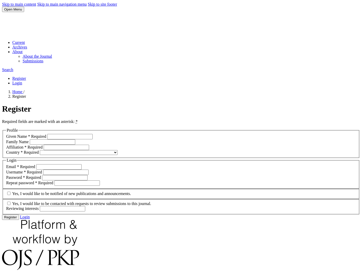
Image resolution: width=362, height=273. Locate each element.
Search (7, 69)
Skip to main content (19, 4)
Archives (19, 47)
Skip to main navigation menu (62, 4)
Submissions (33, 61)
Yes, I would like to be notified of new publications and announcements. (69, 193)
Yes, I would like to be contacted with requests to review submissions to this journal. (79, 203)
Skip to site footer (102, 4)
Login (17, 83)
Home (17, 92)
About (17, 52)
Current (18, 42)
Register (19, 78)
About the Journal (37, 56)
